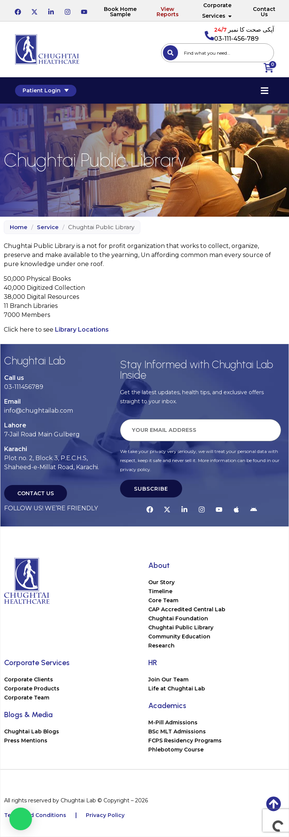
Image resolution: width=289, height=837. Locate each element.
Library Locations (82, 329)
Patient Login (46, 90)
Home (18, 227)
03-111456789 (23, 386)
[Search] (170, 52)
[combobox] (217, 52)
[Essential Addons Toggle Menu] (264, 90)
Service (48, 227)
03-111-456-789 (236, 38)
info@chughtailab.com (38, 410)
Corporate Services (217, 10)
